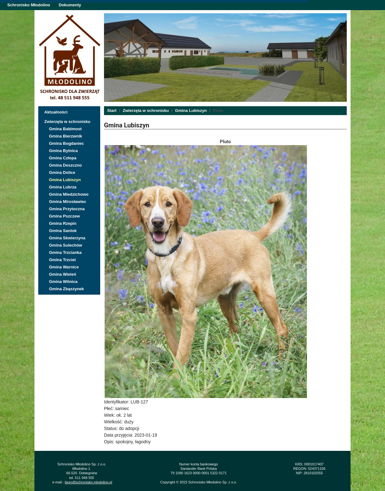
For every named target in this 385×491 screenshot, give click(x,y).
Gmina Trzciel (62, 259)
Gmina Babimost (65, 128)
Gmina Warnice (64, 267)
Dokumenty (70, 5)
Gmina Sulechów (65, 245)
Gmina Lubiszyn (65, 179)
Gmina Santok (62, 230)
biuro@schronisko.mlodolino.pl (88, 482)
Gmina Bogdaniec (66, 143)
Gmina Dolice (62, 172)
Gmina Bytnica (63, 150)
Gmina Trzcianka (65, 252)
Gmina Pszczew (64, 216)
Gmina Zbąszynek (66, 288)
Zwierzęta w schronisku (67, 121)
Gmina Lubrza (62, 187)
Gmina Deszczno (65, 165)
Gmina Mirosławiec (67, 201)
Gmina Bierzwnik (65, 136)
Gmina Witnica (63, 281)
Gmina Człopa (62, 158)
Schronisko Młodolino (28, 5)
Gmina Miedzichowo (69, 194)
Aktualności (56, 112)
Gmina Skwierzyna (67, 238)
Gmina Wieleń (62, 274)
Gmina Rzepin (62, 223)
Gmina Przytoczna (67, 208)
